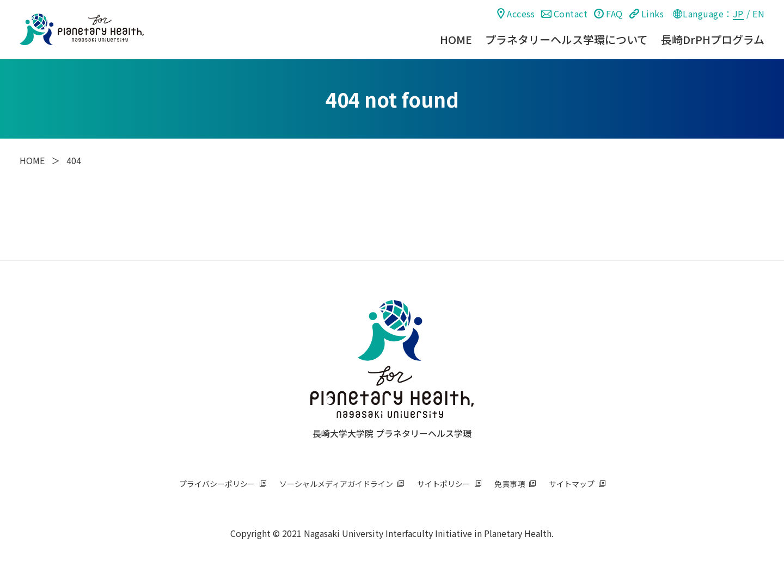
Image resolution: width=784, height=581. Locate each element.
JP (738, 13)
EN (758, 13)
